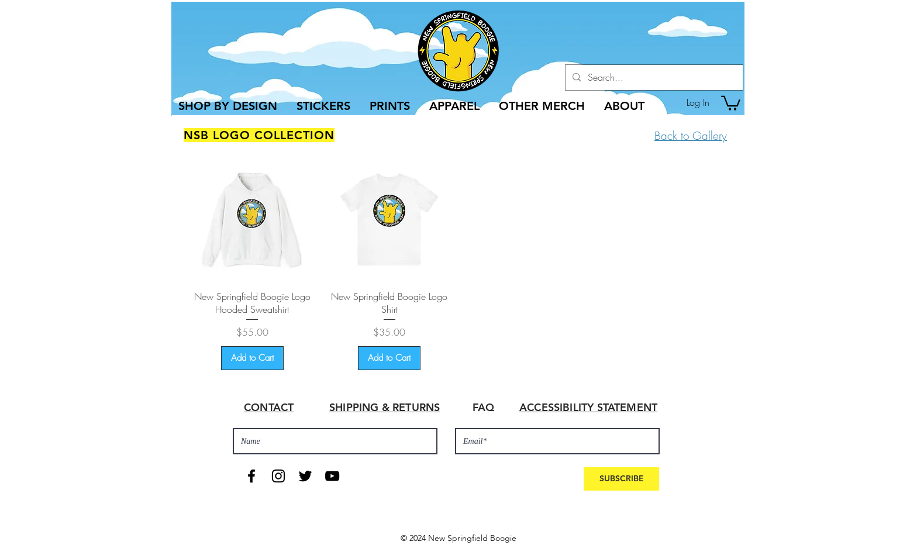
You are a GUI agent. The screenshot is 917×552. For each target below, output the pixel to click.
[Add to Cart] (252, 358)
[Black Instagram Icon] (278, 476)
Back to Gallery (690, 135)
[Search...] (653, 77)
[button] (730, 102)
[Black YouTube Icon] (332, 476)
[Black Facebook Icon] (251, 476)
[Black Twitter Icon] (305, 476)
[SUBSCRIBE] (621, 479)
